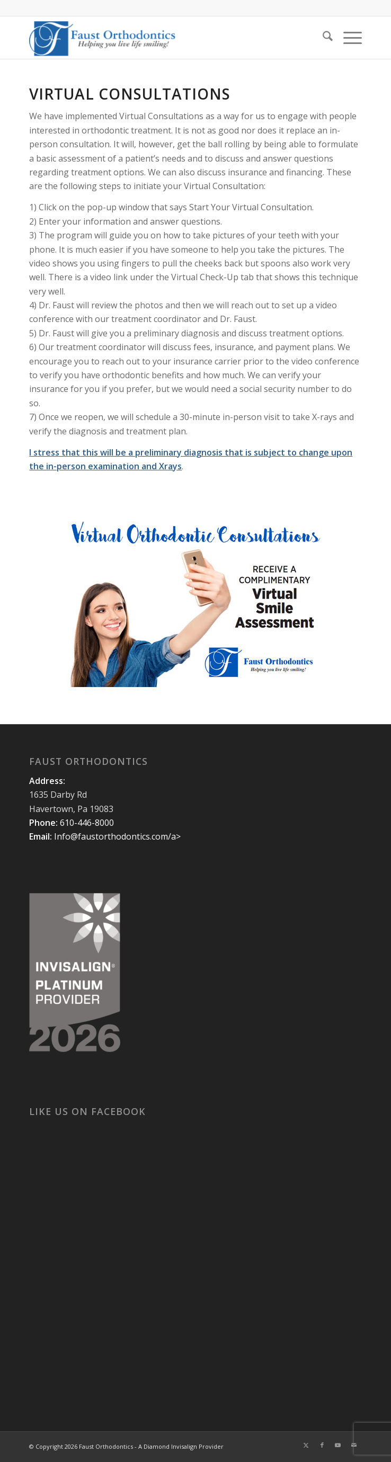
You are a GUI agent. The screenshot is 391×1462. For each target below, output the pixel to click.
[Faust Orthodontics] (162, 37)
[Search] (322, 37)
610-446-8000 (87, 822)
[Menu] (347, 37)
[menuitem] (322, 37)
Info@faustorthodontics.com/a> (117, 836)
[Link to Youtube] (338, 1445)
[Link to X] (306, 1445)
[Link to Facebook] (322, 1445)
